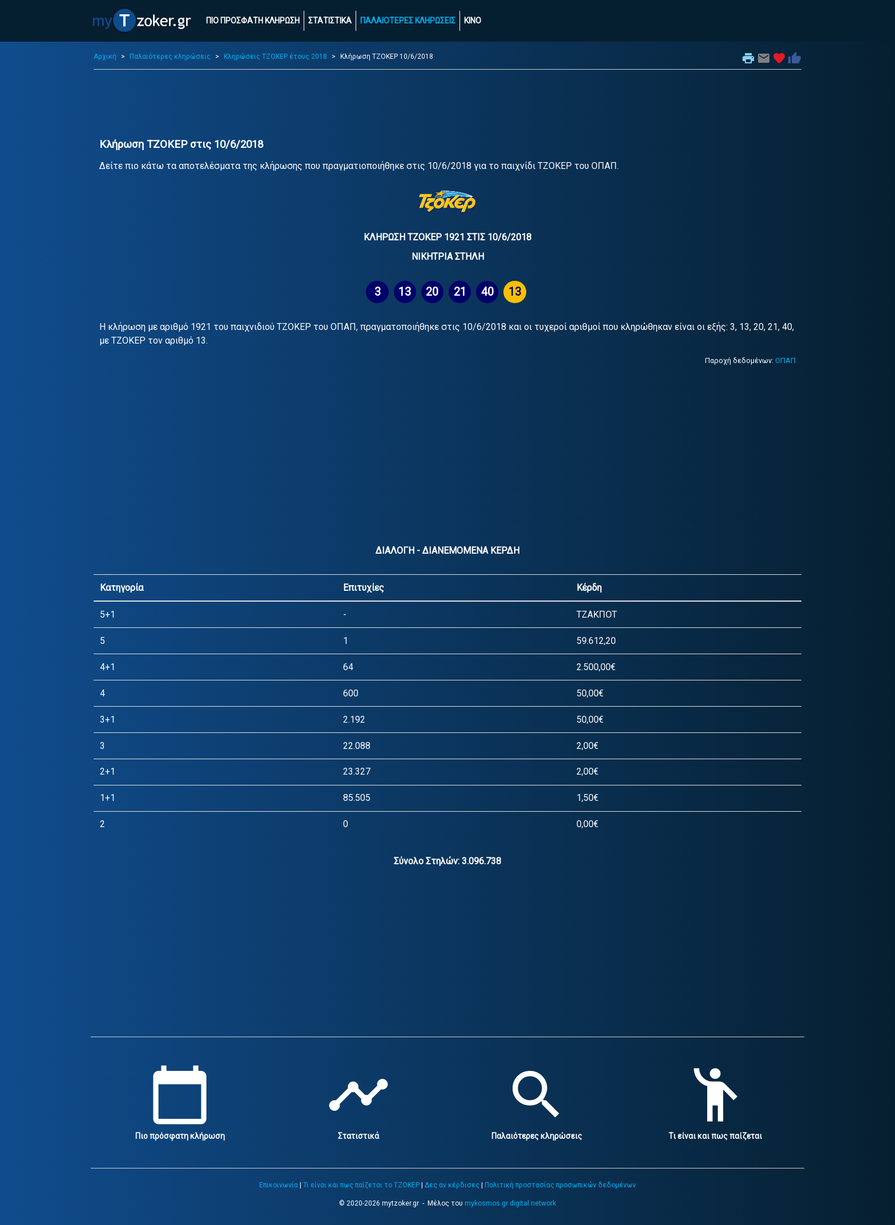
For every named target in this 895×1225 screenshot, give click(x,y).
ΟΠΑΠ (785, 360)
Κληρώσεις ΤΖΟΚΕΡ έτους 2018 (275, 57)
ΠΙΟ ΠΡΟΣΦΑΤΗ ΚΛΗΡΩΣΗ (253, 20)
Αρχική (105, 57)
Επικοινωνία (278, 1185)
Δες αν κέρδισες (452, 1185)
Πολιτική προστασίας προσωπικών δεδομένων (560, 1185)
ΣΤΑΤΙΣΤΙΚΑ (330, 20)
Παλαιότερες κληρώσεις (170, 57)
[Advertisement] (447, 104)
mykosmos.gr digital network (510, 1203)
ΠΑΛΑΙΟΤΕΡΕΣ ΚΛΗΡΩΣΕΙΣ (407, 20)
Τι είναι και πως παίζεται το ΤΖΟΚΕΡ (361, 1185)
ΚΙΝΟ (472, 20)
